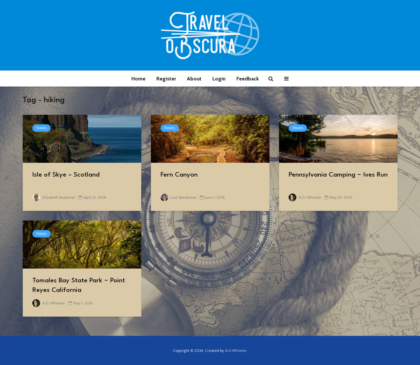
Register (166, 79)
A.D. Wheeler (305, 197)
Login (219, 79)
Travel (41, 128)
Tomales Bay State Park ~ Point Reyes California (78, 286)
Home (138, 79)
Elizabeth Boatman (53, 197)
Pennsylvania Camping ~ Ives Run (338, 175)
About (194, 79)
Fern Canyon (179, 175)
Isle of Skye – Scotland (66, 175)
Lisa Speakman (179, 197)
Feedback (247, 79)
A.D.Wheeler (236, 350)
